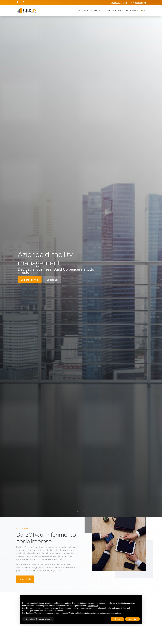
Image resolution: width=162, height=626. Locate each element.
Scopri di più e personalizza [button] (38, 619)
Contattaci (52, 279)
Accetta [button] (132, 619)
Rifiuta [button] (117, 619)
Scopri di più (25, 579)
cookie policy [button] (93, 606)
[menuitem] (143, 11)
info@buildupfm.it (120, 3)
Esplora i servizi (29, 279)
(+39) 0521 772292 (137, 3)
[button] (138, 599)
